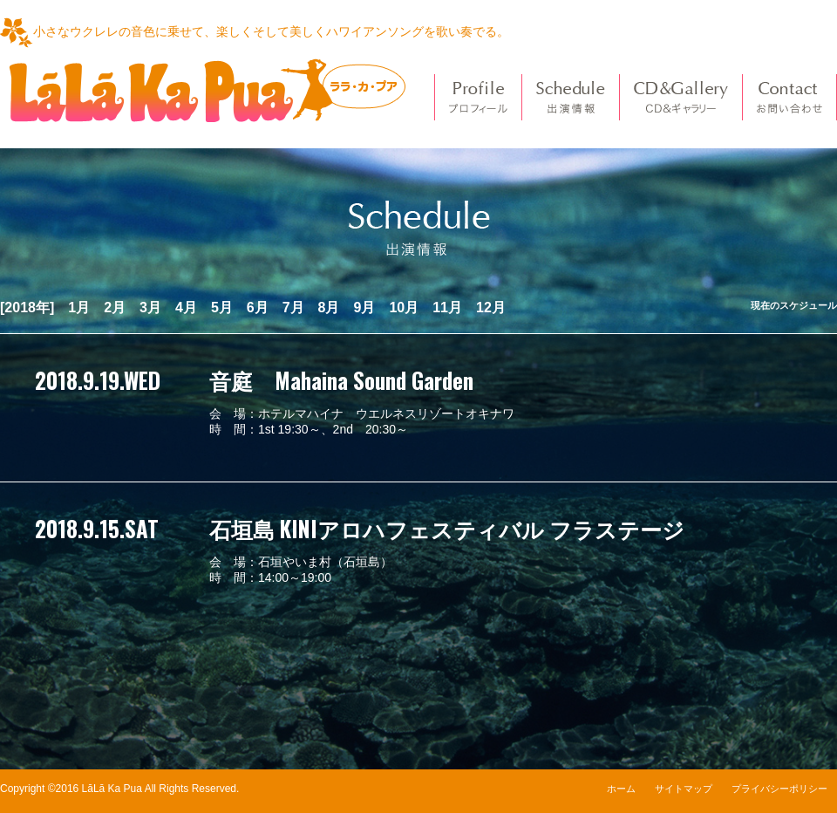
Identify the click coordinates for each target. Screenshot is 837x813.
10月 (403, 307)
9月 (365, 307)
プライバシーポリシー (779, 788)
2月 (115, 307)
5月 (222, 307)
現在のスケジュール (794, 305)
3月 (150, 307)
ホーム (621, 788)
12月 (491, 307)
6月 (258, 307)
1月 (79, 307)
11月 (447, 307)
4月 (186, 307)
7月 (293, 307)
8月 (329, 307)
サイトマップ (683, 788)
